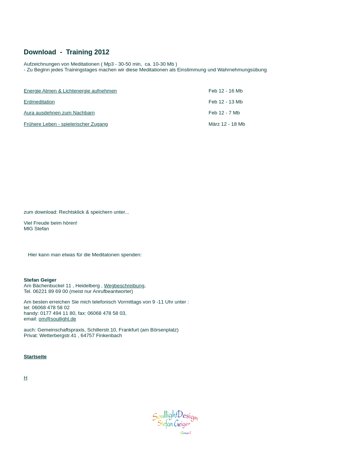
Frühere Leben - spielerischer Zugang (66, 124)
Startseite (35, 356)
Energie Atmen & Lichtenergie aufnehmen (70, 91)
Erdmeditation (39, 102)
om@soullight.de (57, 319)
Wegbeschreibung (124, 285)
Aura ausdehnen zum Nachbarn (59, 113)
